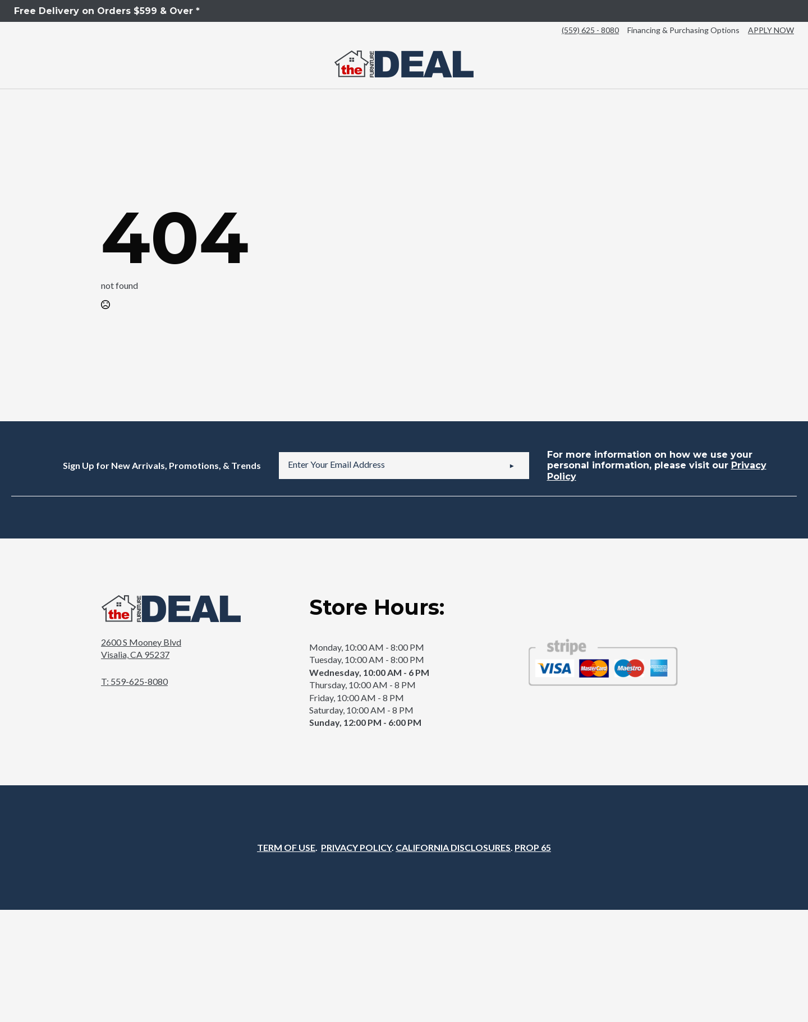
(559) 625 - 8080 (590, 30)
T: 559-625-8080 (134, 681)
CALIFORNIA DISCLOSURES (453, 847)
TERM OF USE (286, 847)
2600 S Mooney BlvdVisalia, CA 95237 (141, 648)
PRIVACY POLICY (356, 847)
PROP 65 (533, 847)
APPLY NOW (771, 30)
